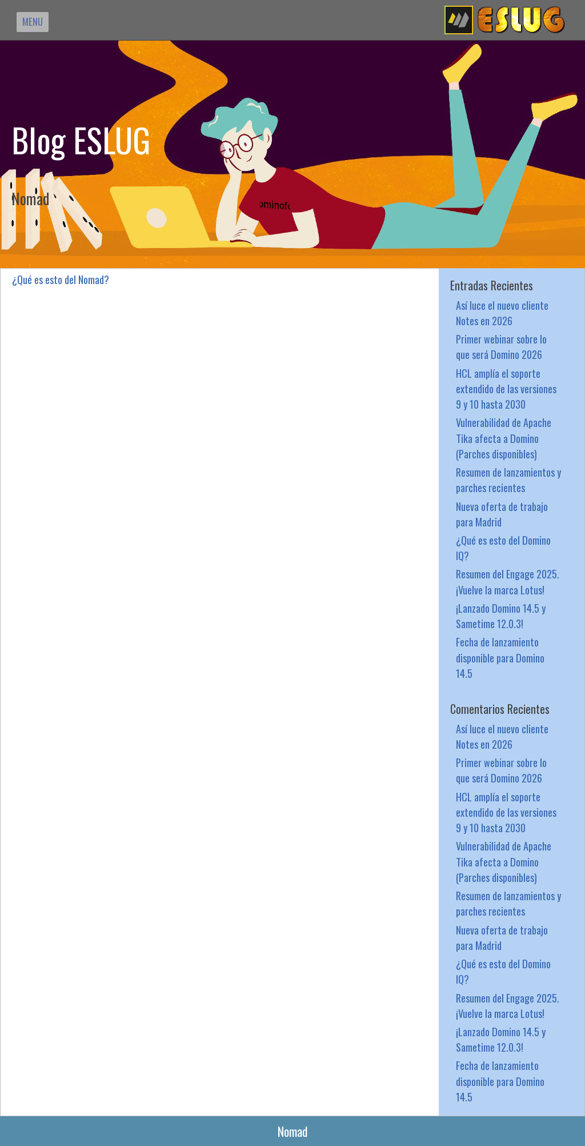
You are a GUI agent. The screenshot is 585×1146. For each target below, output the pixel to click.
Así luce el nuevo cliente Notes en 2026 (502, 312)
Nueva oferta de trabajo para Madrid (502, 513)
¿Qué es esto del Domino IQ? (503, 547)
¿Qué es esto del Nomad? (60, 279)
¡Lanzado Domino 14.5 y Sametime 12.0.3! (501, 615)
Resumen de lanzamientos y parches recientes (508, 479)
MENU (32, 21)
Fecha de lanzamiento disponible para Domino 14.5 (500, 657)
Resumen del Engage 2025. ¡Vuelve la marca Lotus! (507, 581)
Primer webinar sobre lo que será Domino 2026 (501, 346)
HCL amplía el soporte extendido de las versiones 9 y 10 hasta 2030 (506, 388)
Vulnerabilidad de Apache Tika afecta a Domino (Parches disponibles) (503, 437)
